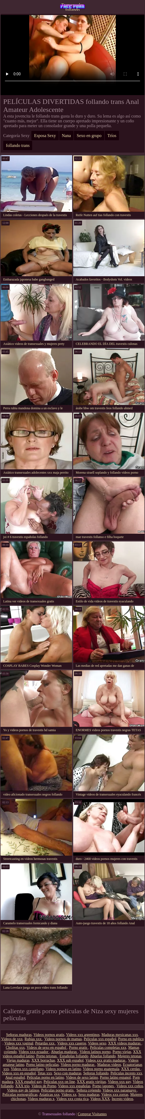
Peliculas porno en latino (45, 1077)
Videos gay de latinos (23, 1090)
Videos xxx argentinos (83, 1035)
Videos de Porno (43, 1086)
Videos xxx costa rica (72, 1099)
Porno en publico (131, 1039)
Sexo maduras (88, 1095)
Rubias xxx (34, 1039)
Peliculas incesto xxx (126, 1073)
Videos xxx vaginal (18, 1043)
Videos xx (68, 1095)
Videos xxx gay (119, 1082)
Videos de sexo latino (82, 1077)
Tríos (111, 135)
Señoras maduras (19, 1035)
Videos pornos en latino (63, 1069)
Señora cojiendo (88, 1090)
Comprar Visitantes (92, 1114)
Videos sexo (97, 1043)
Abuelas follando (103, 1056)
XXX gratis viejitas (91, 1082)
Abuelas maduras (64, 1052)
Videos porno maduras (78, 1065)
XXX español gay (28, 1082)
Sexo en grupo (89, 135)
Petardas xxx (45, 1043)
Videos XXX (100, 1099)
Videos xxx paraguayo (120, 1090)
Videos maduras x (41, 1099)
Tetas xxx (45, 1073)
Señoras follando (96, 1073)
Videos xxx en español (19, 1073)
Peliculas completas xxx (108, 1048)
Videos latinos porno (95, 1052)
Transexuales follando (72, 7)
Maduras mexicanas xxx (120, 1035)
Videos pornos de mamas (63, 1039)
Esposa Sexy (45, 135)
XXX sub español (70, 1060)
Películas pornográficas (20, 1095)
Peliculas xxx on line (59, 1082)
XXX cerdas (131, 1069)
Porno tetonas (47, 1056)
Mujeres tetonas (129, 1056)
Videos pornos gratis (49, 1035)
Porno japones (103, 1086)
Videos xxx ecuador (33, 1052)
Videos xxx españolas (74, 1086)
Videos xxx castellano (27, 1069)
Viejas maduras (17, 1060)
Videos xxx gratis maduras (105, 1060)
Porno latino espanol (115, 1077)
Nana (66, 135)
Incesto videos (122, 1099)
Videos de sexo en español (47, 1048)
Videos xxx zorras (114, 1095)
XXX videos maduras (125, 1043)
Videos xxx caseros (71, 1043)
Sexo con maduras (67, 1073)
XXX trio (22, 1086)
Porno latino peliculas (42, 1065)
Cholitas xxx (15, 1048)
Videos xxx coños (130, 1086)
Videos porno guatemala (101, 1069)
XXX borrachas (43, 1060)
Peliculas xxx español (100, 1039)
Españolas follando (74, 1056)
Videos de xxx (12, 1039)
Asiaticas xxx (49, 1095)
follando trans (17, 145)
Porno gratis (78, 1048)
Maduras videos (109, 1065)
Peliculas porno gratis (58, 1090)
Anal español (15, 1077)
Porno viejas (122, 1052)
